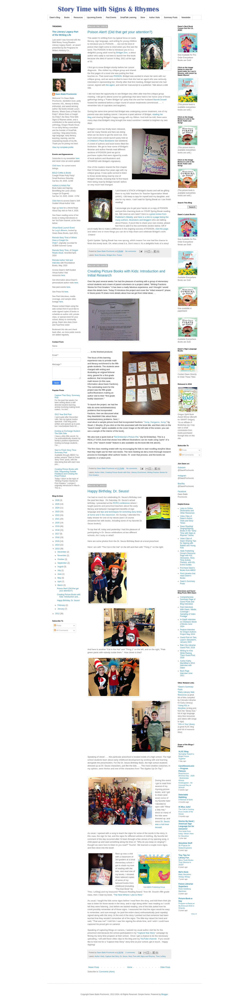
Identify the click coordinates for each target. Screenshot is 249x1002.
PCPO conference (121, 503)
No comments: (131, 251)
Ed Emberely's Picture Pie (126, 437)
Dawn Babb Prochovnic (66, 94)
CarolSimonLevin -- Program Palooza (186, 768)
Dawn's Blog (55, 17)
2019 (57, 526)
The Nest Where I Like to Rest (128, 895)
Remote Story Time (60, 237)
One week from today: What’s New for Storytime (186, 833)
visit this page (161, 229)
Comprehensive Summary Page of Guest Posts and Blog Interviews (187, 600)
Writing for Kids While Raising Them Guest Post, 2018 (187, 654)
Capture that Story (146, 933)
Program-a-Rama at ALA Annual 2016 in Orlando (186, 905)
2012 (57, 614)
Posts (57, 625)
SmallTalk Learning (128, 17)
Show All (194, 914)
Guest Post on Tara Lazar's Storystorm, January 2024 (188, 639)
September (62, 563)
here (77, 158)
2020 (57, 523)
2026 (57, 500)
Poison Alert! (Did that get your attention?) (119, 32)
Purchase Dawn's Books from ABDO (187, 569)
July (59, 570)
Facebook (182, 491)
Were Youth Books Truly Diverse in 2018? (185, 862)
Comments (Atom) (106, 972)
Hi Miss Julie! (184, 807)
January (61, 609)
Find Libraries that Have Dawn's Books (187, 575)
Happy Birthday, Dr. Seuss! (108, 491)
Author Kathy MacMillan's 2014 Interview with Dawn (187, 664)
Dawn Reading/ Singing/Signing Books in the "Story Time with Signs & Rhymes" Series (188, 531)
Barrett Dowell (160, 99)
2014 (57, 545)
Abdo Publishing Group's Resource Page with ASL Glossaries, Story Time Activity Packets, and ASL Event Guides (187, 558)
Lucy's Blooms (61, 230)
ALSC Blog (183, 751)
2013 (57, 549)
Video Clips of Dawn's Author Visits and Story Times (186, 519)
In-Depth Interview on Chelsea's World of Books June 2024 (188, 622)
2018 (57, 530)
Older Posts (165, 967)
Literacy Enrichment (138, 472)
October (61, 559)
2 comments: (130, 952)
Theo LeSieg (161, 956)
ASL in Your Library (186, 724)
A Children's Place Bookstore (100, 141)
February (61, 605)
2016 (57, 537)
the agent (110, 85)
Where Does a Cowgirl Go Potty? (64, 240)
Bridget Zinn (122, 52)
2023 (57, 511)
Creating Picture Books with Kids (117, 472)
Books (66, 17)
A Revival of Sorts (185, 800)
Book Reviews (100, 255)
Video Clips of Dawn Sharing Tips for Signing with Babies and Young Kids (188, 543)
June (59, 574)
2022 (57, 515)
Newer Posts (93, 967)
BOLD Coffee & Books (61, 173)
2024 (57, 508)
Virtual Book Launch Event (63, 228)
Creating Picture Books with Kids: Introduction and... (68, 595)
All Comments (61, 630)
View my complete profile (62, 147)
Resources (78, 17)
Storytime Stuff (185, 843)
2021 (57, 519)
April (59, 581)
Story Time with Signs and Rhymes (141, 956)
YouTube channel (148, 939)
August (60, 567)
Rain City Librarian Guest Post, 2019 (188, 646)
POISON (118, 76)
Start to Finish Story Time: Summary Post (66, 451)
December (62, 552)
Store (143, 17)
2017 (57, 534)
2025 (57, 504)
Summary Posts (170, 17)
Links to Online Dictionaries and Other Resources (187, 510)
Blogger (164, 994)
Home (129, 967)
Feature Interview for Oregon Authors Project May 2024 (188, 632)
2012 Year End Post (63, 414)
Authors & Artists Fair (61, 185)
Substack (181, 467)
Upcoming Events (94, 17)
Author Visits (154, 17)
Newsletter (186, 17)
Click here (56, 166)
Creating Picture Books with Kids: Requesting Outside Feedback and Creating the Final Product (66, 472)
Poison (119, 255)
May (59, 578)
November (62, 555)
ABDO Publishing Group (156, 887)
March (60, 585)
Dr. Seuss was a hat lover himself (162, 824)
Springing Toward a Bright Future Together (186, 756)
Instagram (182, 476)
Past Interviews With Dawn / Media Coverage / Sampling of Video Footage (188, 611)
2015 (57, 541)
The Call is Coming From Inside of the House (186, 811)
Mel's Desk (183, 872)
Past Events (111, 17)
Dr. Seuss (123, 956)
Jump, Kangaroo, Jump (155, 422)
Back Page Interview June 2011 (186, 673)
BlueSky (181, 484)
